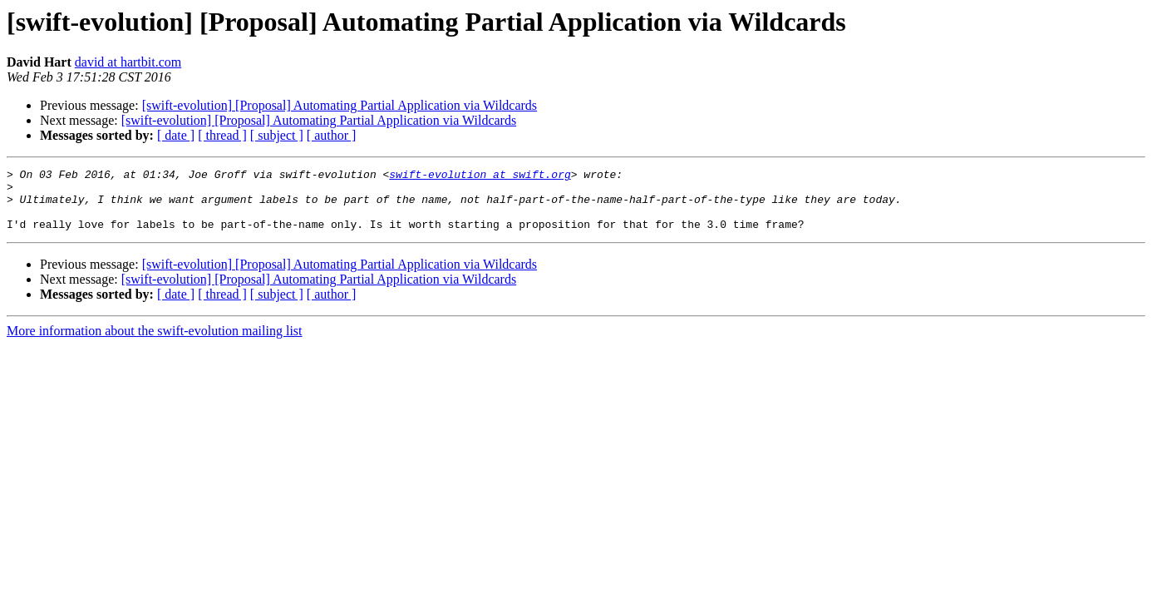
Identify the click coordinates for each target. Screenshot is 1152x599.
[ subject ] (276, 135)
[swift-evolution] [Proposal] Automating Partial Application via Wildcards (339, 105)
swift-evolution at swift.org (479, 176)
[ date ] (175, 135)
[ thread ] (222, 135)
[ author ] (332, 135)
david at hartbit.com (128, 62)
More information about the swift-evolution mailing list (155, 343)
